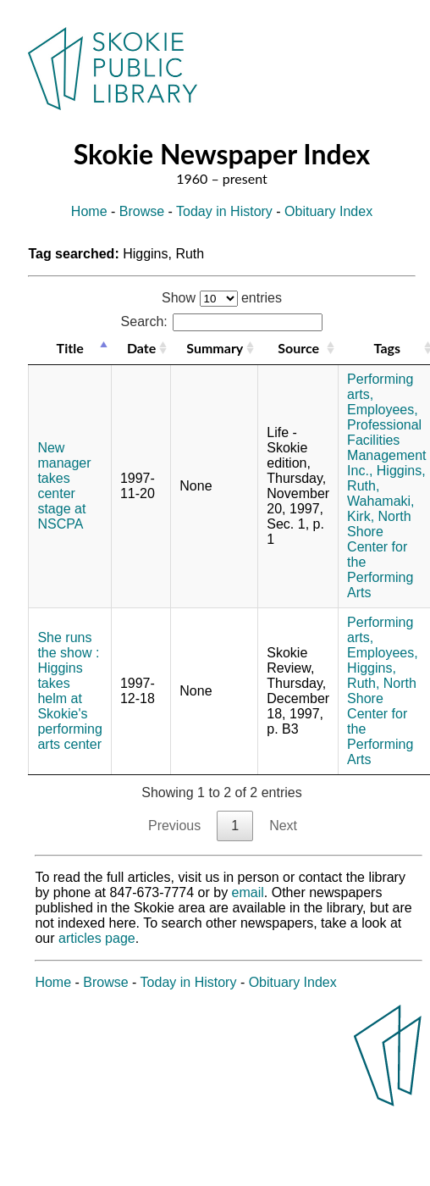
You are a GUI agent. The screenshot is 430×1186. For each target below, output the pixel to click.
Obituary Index (328, 211)
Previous (174, 825)
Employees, (382, 409)
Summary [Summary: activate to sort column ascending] (214, 348)
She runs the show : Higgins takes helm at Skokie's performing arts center (69, 690)
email (248, 892)
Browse (141, 211)
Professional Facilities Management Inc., (386, 448)
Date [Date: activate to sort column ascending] (141, 348)
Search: (222, 321)
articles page (96, 938)
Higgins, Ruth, (371, 675)
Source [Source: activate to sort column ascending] (298, 348)
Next (283, 825)
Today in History (224, 211)
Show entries (222, 298)
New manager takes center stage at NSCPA (64, 486)
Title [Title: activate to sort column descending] (70, 348)
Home (89, 211)
